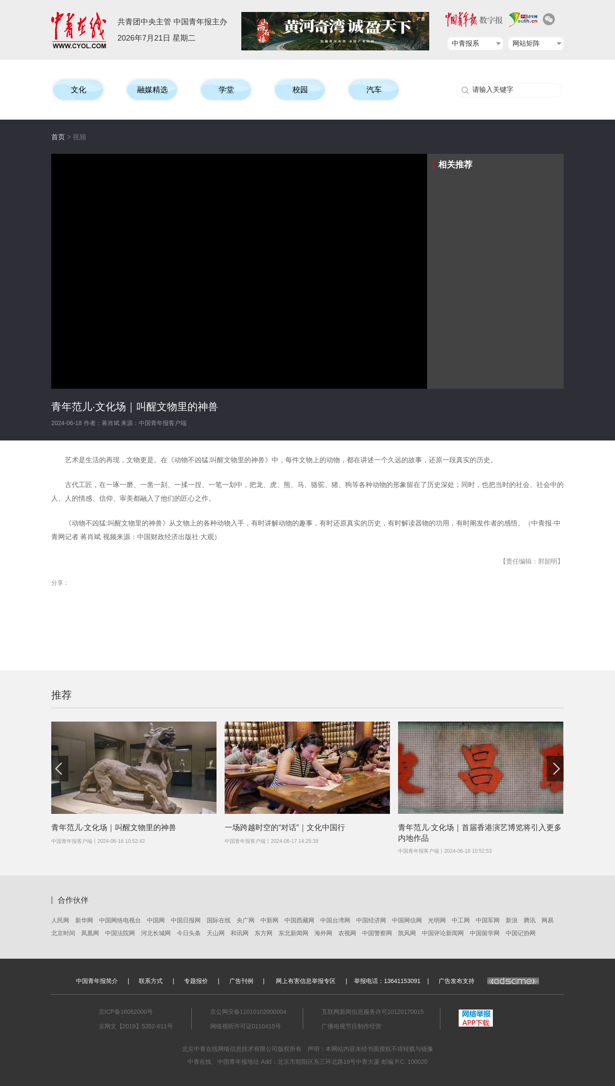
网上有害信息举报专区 (306, 980)
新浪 (512, 920)
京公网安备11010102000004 (248, 1011)
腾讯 (530, 920)
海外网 (323, 933)
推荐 (61, 695)
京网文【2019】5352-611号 (136, 1026)
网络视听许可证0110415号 (245, 1026)
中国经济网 (371, 920)
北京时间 (63, 933)
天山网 (216, 933)
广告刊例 (241, 980)
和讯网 (240, 933)
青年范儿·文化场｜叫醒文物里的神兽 (113, 827)
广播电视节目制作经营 (351, 1026)
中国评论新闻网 (443, 933)
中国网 (156, 920)
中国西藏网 (299, 920)
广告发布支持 (489, 980)
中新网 (269, 920)
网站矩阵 (526, 43)
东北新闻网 (293, 933)
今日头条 (189, 933)
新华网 (84, 920)
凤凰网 (90, 933)
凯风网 (407, 933)
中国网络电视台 (120, 920)
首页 (58, 137)
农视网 (347, 933)
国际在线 (219, 920)
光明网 (437, 920)
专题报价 (196, 980)
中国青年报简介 (97, 980)
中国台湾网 (335, 920)
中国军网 (488, 920)
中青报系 (465, 43)
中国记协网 (521, 933)
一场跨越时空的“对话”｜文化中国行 (285, 827)
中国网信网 (407, 920)
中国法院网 (120, 933)
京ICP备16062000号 (126, 1011)
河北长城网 (156, 933)
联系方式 (151, 980)
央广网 (246, 920)
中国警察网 (377, 933)
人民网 (60, 920)
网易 (548, 920)
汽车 (374, 89)
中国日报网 (186, 920)
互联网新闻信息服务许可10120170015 (373, 1011)
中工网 (461, 920)
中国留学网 (485, 933)
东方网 (263, 933)
